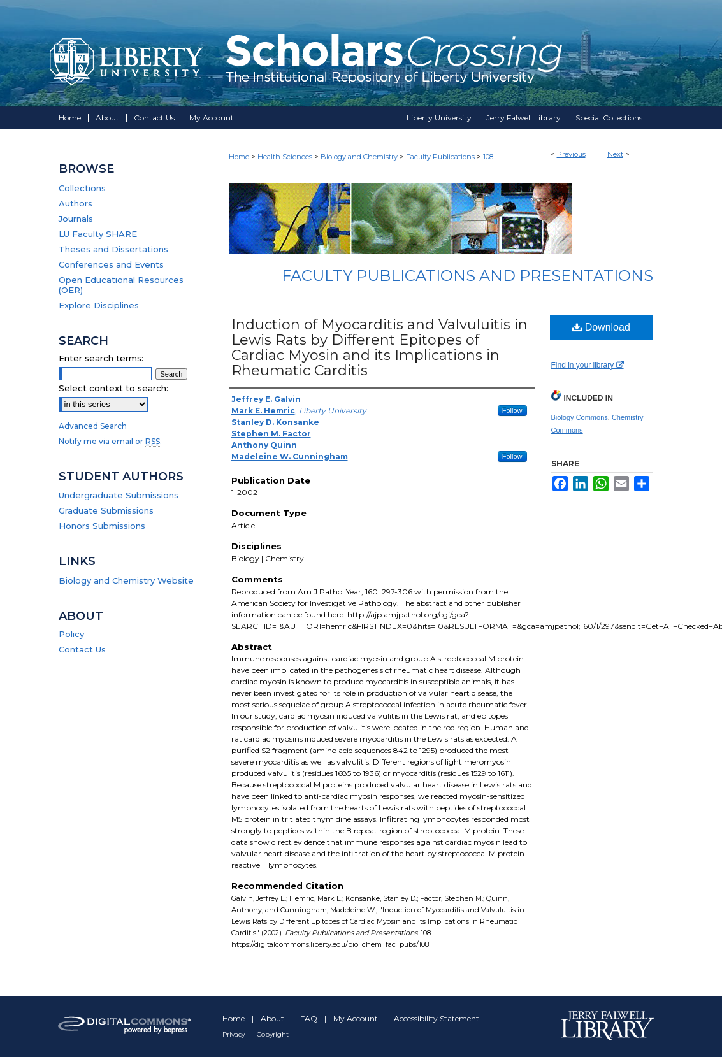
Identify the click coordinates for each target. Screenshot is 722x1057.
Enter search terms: (101, 358)
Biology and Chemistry (359, 156)
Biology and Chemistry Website (126, 580)
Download (601, 327)
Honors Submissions (102, 526)
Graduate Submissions (106, 510)
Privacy (234, 1034)
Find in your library (587, 365)
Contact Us (82, 649)
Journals (76, 218)
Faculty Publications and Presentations (467, 275)
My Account (356, 1018)
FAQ (309, 1018)
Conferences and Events (111, 264)
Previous (571, 154)
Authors (75, 203)
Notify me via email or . (110, 441)
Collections (82, 188)
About (273, 1018)
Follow (512, 410)
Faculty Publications (440, 156)
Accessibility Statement (436, 1018)
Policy (71, 634)
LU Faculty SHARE (98, 234)
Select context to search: (113, 388)
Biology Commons (579, 417)
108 (488, 156)
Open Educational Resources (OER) (121, 285)
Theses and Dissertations (113, 249)
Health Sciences (284, 156)
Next (615, 154)
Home (239, 156)
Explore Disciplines (99, 305)
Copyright (273, 1034)
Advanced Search (93, 426)
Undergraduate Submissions (118, 495)
